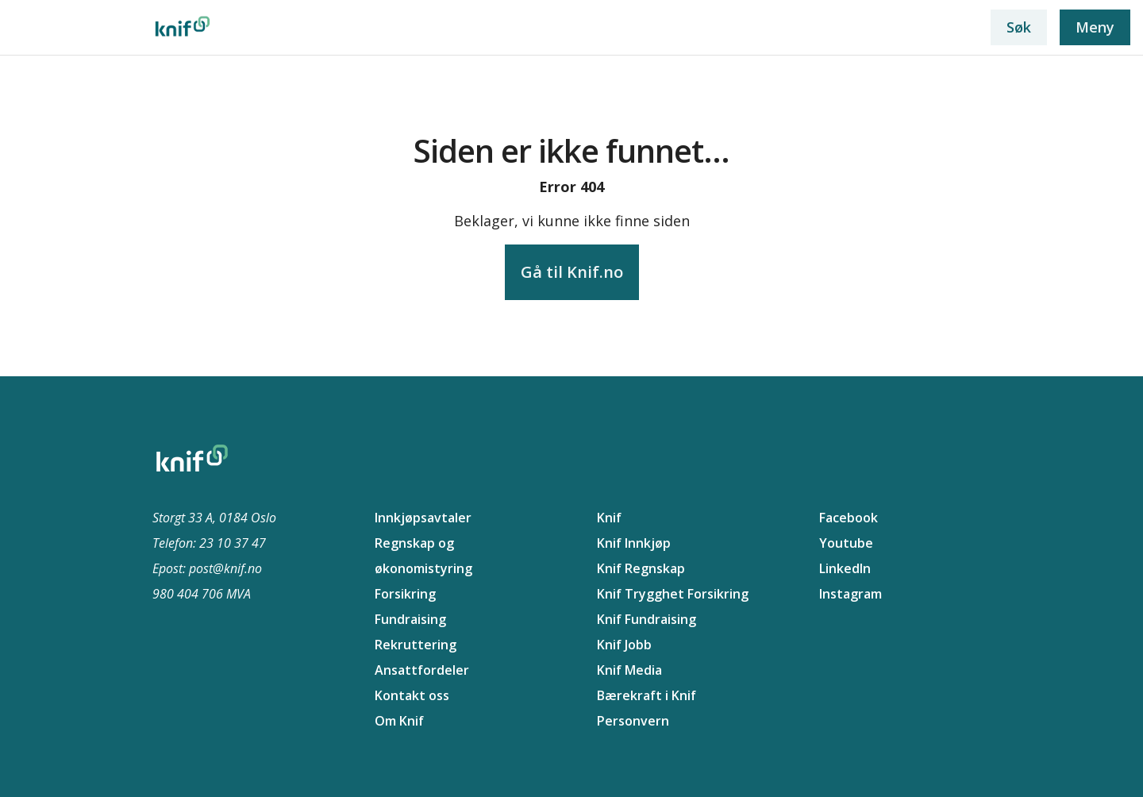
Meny (1095, 27)
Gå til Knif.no (572, 272)
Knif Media (629, 670)
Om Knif (399, 721)
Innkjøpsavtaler (423, 517)
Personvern (633, 721)
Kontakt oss (412, 695)
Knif (609, 517)
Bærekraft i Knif (646, 695)
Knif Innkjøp (634, 543)
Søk (1018, 27)
